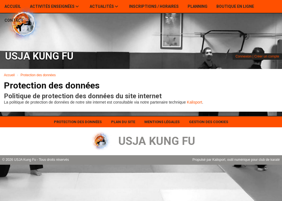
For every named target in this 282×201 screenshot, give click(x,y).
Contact (13, 20)
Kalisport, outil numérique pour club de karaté (246, 160)
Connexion (243, 56)
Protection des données (78, 122)
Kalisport (194, 102)
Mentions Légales (162, 122)
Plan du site (123, 122)
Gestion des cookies (208, 122)
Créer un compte (266, 56)
